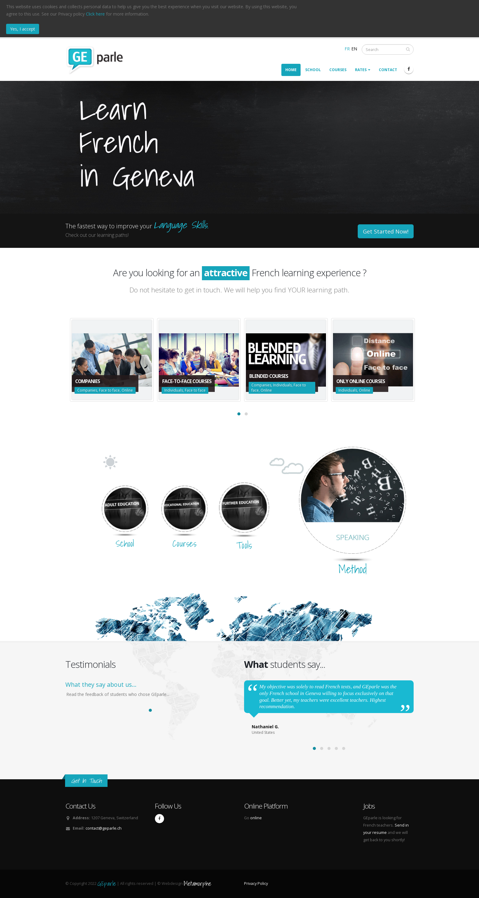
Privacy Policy (256, 883)
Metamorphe (197, 883)
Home (291, 69)
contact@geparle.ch (104, 828)
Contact (388, 69)
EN (354, 49)
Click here (95, 14)
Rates (362, 69)
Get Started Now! (385, 231)
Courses (337, 69)
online (256, 817)
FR (347, 49)
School (313, 69)
